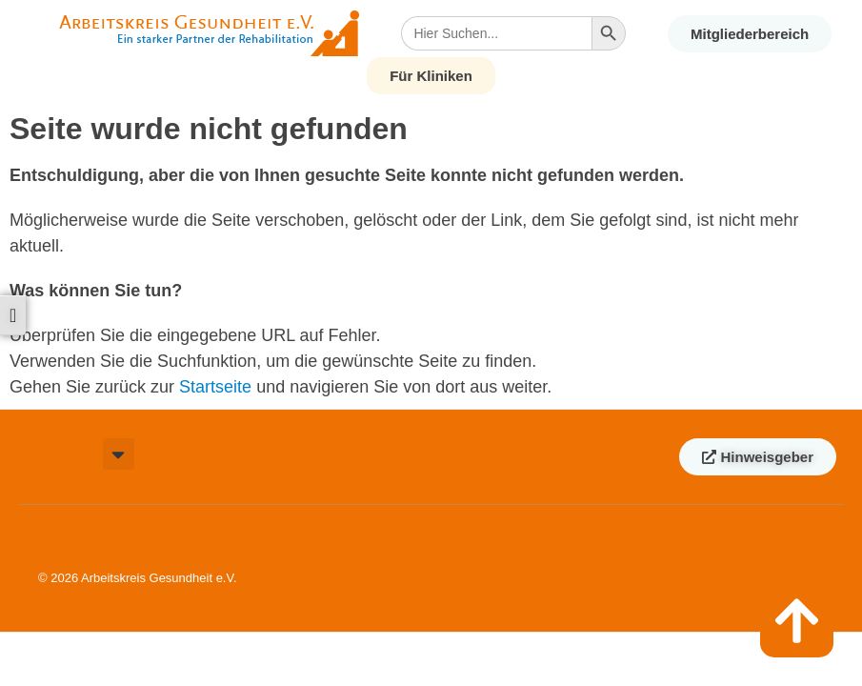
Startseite (215, 386)
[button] (118, 454)
